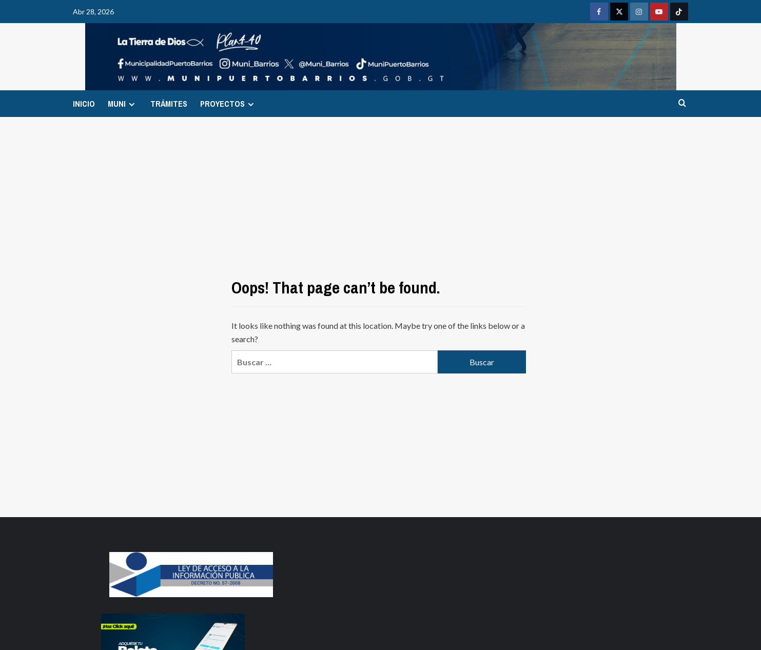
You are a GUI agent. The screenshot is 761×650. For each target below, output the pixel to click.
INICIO (84, 103)
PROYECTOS (228, 103)
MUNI (123, 103)
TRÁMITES (168, 103)
